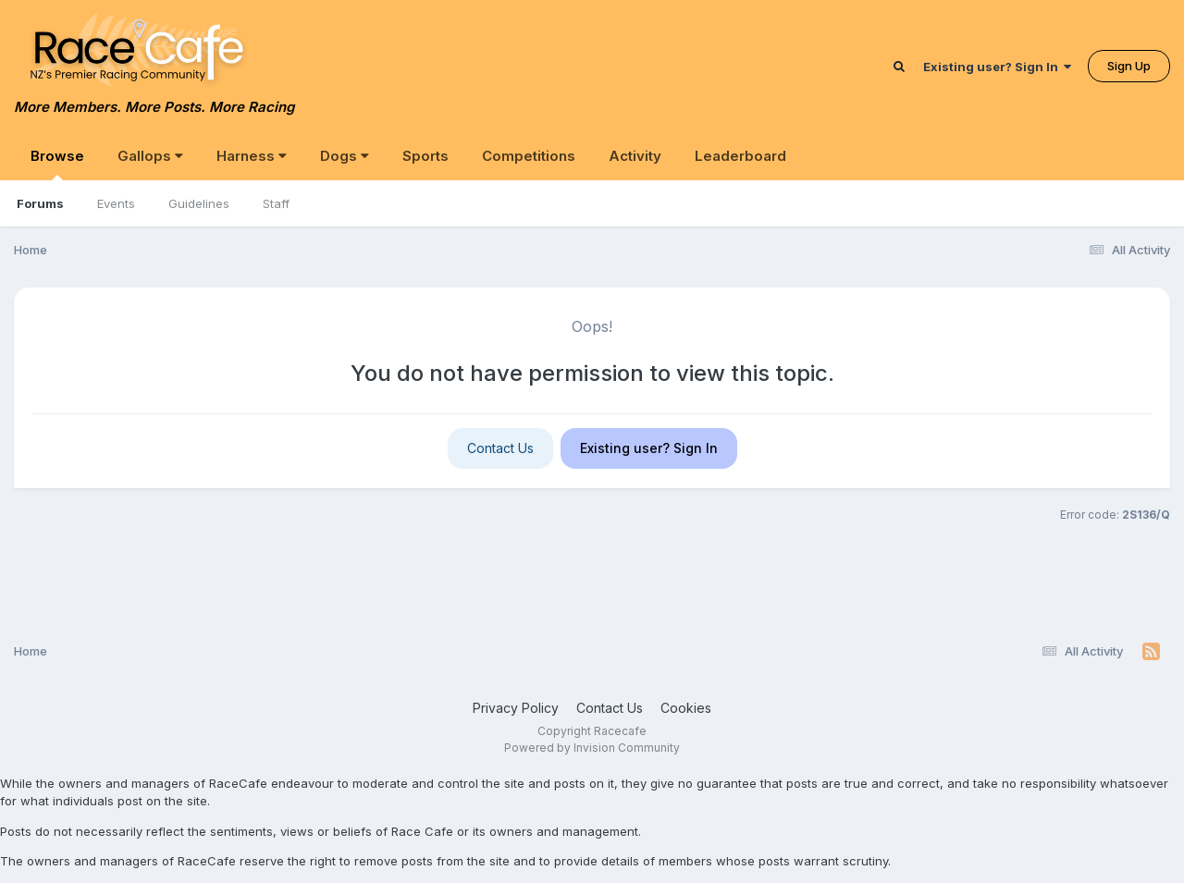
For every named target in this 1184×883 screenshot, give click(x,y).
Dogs (344, 156)
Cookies (685, 708)
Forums (40, 203)
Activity (635, 156)
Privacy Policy (516, 708)
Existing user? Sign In (997, 66)
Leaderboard (740, 156)
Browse (57, 163)
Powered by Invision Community (592, 747)
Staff (276, 203)
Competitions (528, 156)
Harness (251, 156)
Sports (425, 156)
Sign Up (1129, 65)
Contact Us (500, 448)
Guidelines (198, 203)
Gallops (150, 156)
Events (116, 203)
